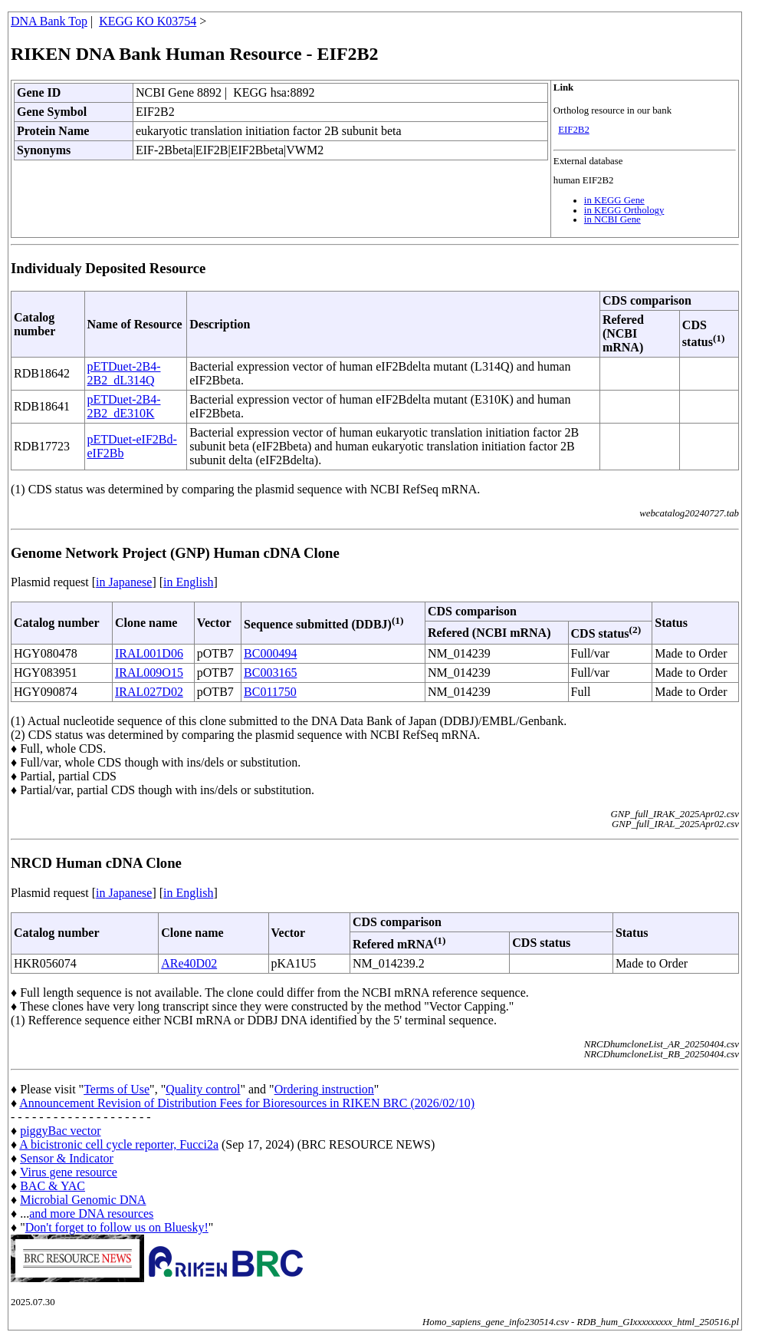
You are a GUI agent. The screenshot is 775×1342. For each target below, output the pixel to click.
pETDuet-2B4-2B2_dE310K (124, 406)
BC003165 (270, 672)
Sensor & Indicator (66, 1158)
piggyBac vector (60, 1130)
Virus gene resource (68, 1172)
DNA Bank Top (49, 21)
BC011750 (270, 691)
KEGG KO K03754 (147, 21)
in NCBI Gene (612, 219)
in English (188, 582)
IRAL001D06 (149, 653)
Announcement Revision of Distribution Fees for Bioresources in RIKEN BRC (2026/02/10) (247, 1103)
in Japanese (124, 582)
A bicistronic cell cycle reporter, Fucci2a (118, 1144)
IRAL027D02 (149, 691)
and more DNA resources (91, 1213)
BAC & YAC (52, 1185)
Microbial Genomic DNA (83, 1199)
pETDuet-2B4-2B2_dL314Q (124, 373)
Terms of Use (116, 1089)
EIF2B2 (573, 129)
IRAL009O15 (149, 672)
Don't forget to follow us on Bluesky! (117, 1227)
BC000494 (270, 653)
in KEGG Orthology (624, 210)
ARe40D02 (189, 963)
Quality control (203, 1089)
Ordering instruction (324, 1089)
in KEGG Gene (614, 200)
